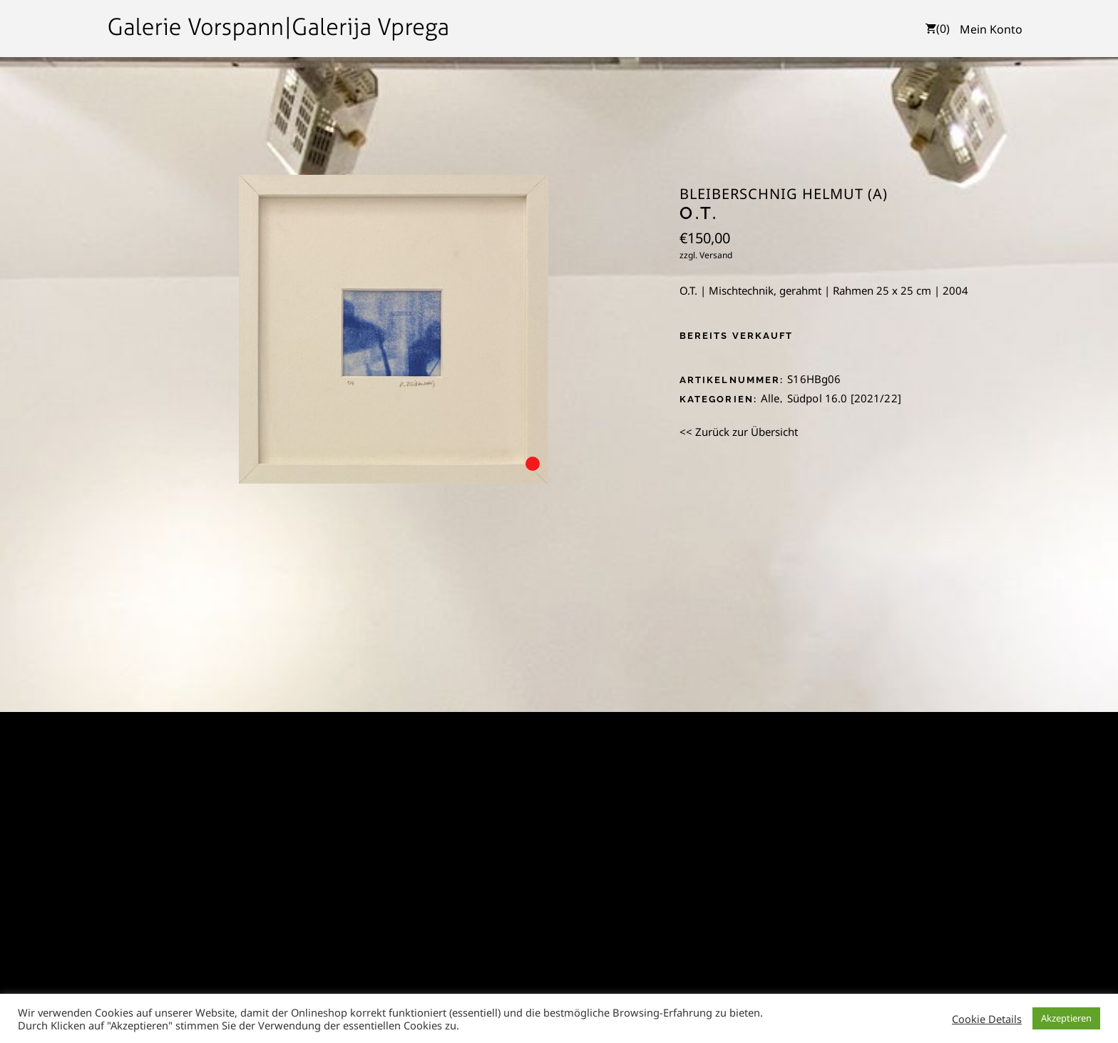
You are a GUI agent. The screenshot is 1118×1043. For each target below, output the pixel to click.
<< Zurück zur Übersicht (738, 431)
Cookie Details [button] (987, 1018)
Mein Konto (991, 29)
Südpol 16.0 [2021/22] (844, 398)
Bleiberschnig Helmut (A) (783, 194)
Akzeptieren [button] (1066, 1018)
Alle (770, 398)
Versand (715, 255)
